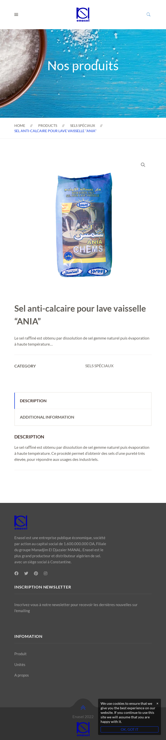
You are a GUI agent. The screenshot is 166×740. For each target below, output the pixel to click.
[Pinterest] (36, 573)
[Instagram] (45, 573)
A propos (21, 675)
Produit (20, 653)
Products (47, 125)
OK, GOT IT (129, 729)
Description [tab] (33, 400)
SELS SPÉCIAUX (82, 125)
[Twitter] (26, 573)
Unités (19, 664)
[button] (143, 164)
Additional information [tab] (47, 417)
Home (19, 125)
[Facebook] (16, 573)
